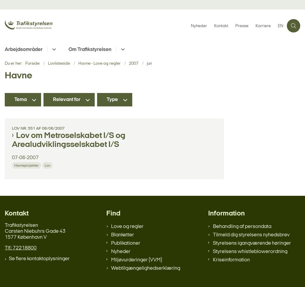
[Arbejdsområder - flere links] (53, 49)
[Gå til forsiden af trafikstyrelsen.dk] (47, 25)
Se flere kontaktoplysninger (39, 258)
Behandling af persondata (242, 226)
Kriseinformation (231, 260)
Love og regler (127, 226)
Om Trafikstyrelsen (90, 49)
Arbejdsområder (24, 49)
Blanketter (122, 235)
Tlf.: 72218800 (21, 248)
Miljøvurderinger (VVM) (136, 260)
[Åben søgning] (293, 25)
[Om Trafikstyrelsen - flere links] (122, 49)
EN (280, 26)
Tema (20, 99)
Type (112, 99)
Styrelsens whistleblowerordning (250, 251)
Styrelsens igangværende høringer (252, 243)
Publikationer (125, 243)
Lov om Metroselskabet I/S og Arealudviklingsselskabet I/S (68, 140)
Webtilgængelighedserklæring (145, 268)
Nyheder (120, 251)
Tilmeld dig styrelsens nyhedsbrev (251, 235)
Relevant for (66, 99)
